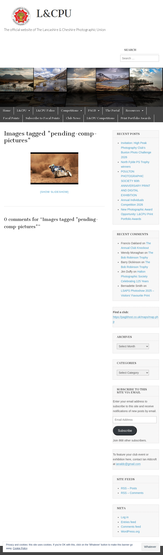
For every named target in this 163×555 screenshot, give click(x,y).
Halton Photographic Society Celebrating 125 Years (135, 276)
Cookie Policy (20, 548)
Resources (133, 110)
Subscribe (125, 430)
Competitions (69, 110)
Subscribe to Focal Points (43, 118)
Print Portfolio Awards (136, 118)
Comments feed (131, 526)
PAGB (92, 110)
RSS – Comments (132, 492)
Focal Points (11, 118)
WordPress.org (130, 531)
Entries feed (128, 522)
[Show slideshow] (54, 191)
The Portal (113, 110)
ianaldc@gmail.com (128, 464)
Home (7, 110)
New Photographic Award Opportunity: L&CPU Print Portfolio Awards (137, 214)
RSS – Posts (129, 488)
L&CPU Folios (45, 110)
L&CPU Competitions (101, 118)
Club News (73, 118)
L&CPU (21, 110)
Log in (124, 517)
